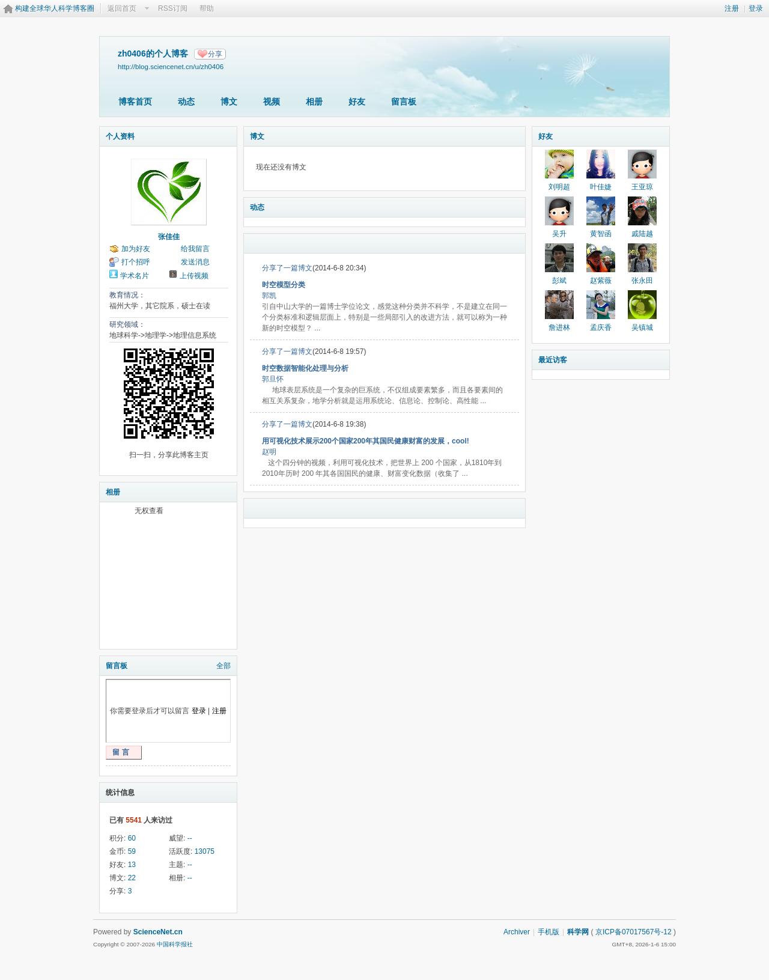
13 (132, 864)
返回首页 (122, 8)
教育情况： (127, 295)
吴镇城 (642, 327)
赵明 (269, 452)
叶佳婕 (601, 187)
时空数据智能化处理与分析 (305, 368)
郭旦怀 (273, 379)
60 (132, 838)
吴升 (559, 234)
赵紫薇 (601, 280)
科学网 (578, 932)
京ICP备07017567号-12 (633, 932)
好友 (356, 101)
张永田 (642, 280)
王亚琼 (642, 187)
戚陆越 (642, 234)
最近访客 (552, 360)
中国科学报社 (175, 944)
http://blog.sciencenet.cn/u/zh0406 (170, 66)
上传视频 (194, 276)
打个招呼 (135, 262)
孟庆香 (601, 327)
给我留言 (195, 249)
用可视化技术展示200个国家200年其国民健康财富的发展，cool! (365, 441)
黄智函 (601, 234)
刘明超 (559, 187)
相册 (314, 101)
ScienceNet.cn (158, 932)
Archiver (516, 932)
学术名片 (134, 276)
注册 (732, 8)
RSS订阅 (172, 8)
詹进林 (559, 327)
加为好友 (135, 249)
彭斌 (559, 280)
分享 (215, 54)
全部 (223, 666)
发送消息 (195, 262)
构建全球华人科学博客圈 (54, 8)
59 (132, 851)
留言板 (403, 101)
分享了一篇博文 (287, 268)
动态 (186, 101)
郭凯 (269, 295)
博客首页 (135, 101)
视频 (271, 101)
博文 (228, 101)
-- (189, 838)
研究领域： (127, 324)
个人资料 (120, 136)
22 (132, 878)
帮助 (206, 8)
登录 (756, 8)
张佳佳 (169, 237)
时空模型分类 (283, 285)
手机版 (548, 932)
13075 (204, 851)
